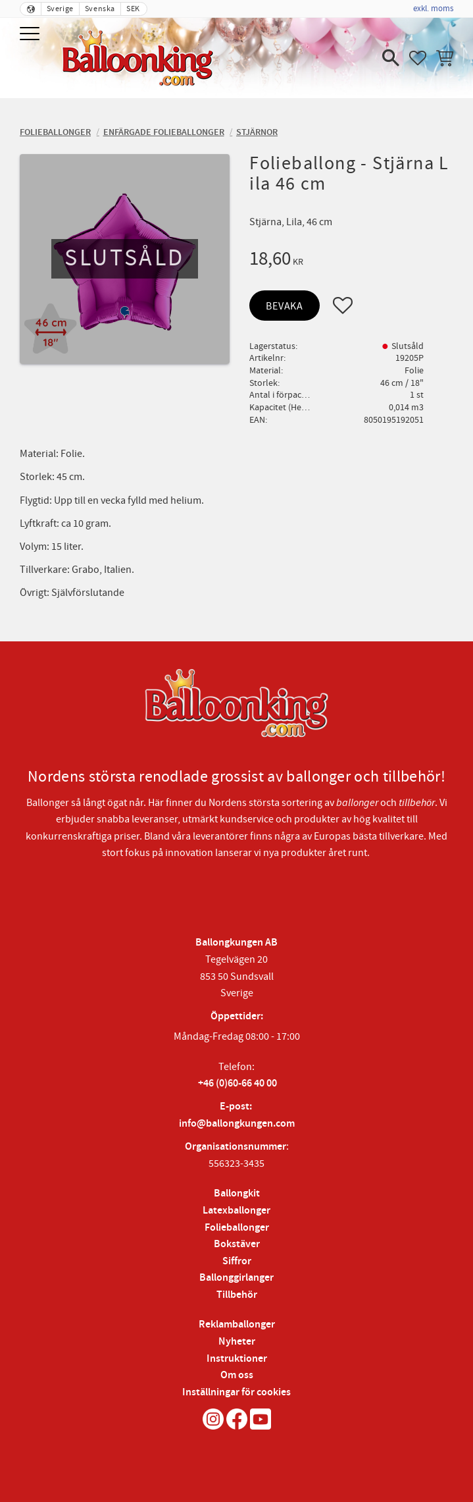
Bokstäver (237, 1244)
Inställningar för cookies (236, 1392)
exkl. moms (433, 8)
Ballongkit (237, 1193)
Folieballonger (237, 1228)
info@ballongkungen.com (237, 1124)
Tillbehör (236, 1295)
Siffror (236, 1261)
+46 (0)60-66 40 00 (237, 1083)
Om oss (236, 1375)
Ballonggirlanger (236, 1278)
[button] (31, 34)
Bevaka (284, 306)
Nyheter (236, 1342)
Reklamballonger (237, 1324)
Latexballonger (236, 1211)
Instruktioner (237, 1359)
